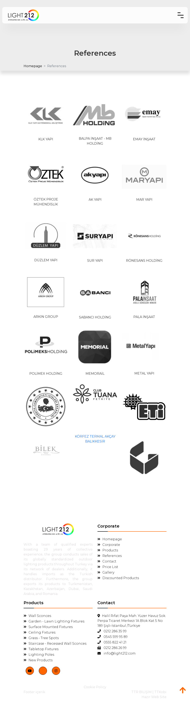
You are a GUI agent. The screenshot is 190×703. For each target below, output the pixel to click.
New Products (38, 660)
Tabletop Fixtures (41, 648)
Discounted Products (118, 577)
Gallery (105, 572)
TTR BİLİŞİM (141, 691)
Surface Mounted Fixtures (48, 626)
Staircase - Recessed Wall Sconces (55, 643)
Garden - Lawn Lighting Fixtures (54, 621)
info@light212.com (116, 653)
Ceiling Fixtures (39, 632)
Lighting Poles (39, 654)
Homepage (33, 66)
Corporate (108, 544)
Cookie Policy (95, 686)
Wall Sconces (37, 615)
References (109, 555)
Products (107, 550)
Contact (106, 561)
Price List (107, 566)
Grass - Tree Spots (41, 637)
